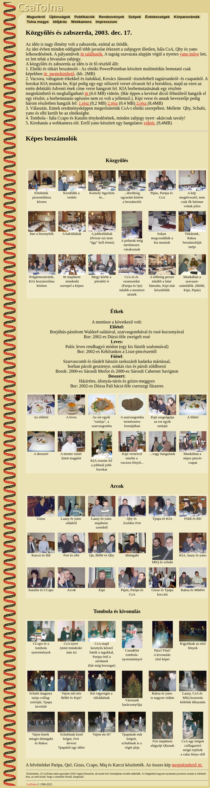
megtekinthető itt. (187, 765)
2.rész (112, 103)
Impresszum (106, 22)
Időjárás (60, 22)
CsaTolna (32, 784)
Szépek (134, 17)
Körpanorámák (186, 17)
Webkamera (81, 22)
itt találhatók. (91, 54)
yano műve (189, 54)
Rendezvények (111, 17)
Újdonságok (59, 17)
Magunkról (36, 17)
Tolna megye (38, 22)
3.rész (141, 103)
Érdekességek (157, 17)
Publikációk (84, 17)
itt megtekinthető (58, 73)
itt (87, 93)
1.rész (84, 103)
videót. (150, 123)
